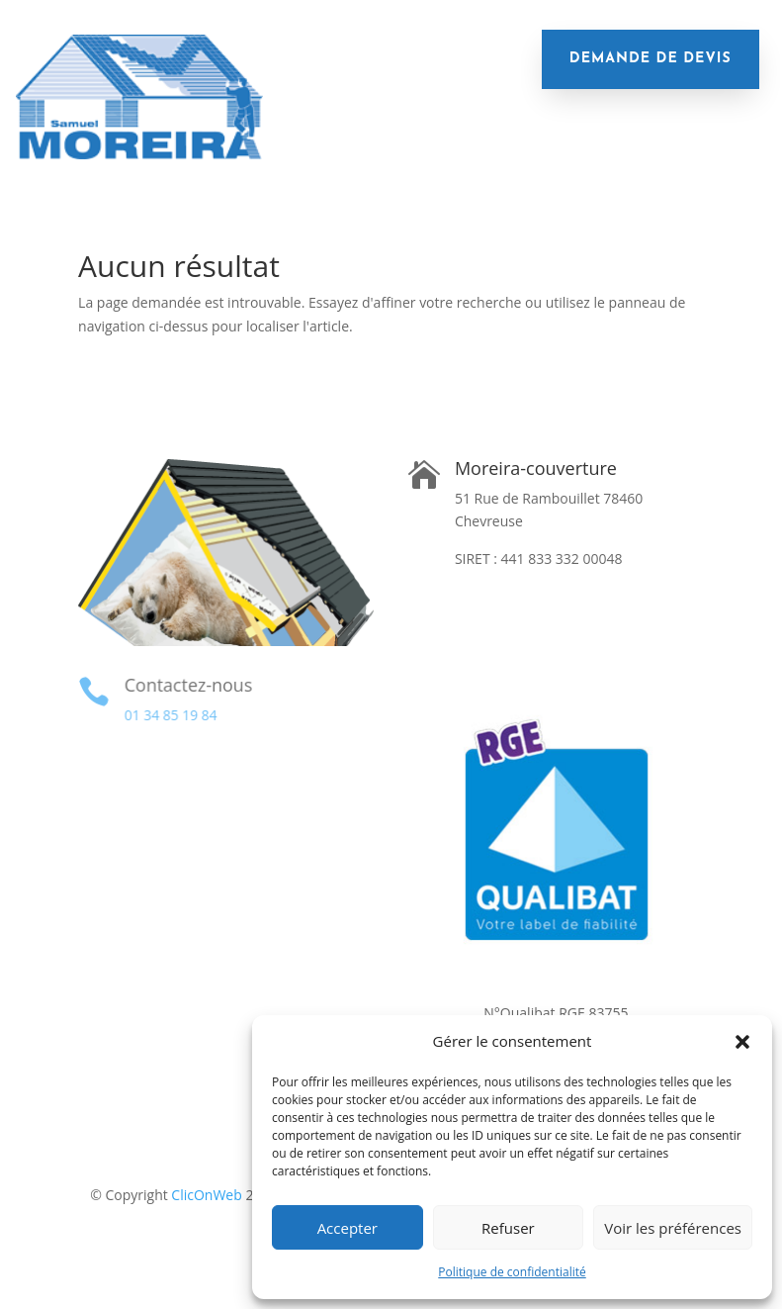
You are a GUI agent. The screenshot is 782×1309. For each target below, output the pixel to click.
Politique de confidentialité (511, 1271)
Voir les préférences (672, 1228)
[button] (742, 1042)
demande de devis (650, 58)
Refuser (508, 1228)
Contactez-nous (186, 685)
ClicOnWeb (206, 1194)
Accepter (347, 1228)
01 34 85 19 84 (170, 714)
